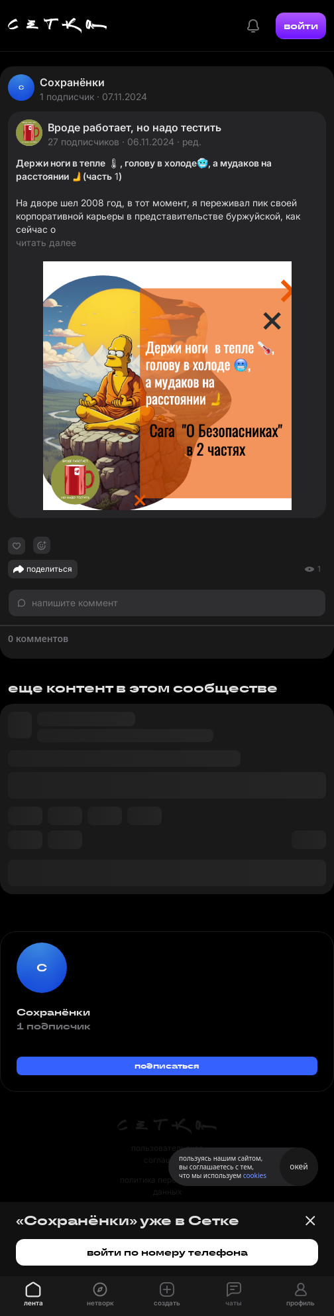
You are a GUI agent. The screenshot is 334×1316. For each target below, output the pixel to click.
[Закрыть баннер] (310, 1220)
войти (301, 26)
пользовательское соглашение (167, 1154)
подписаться (167, 1065)
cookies (254, 1175)
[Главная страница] (57, 26)
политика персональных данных (167, 1186)
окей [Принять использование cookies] (298, 1166)
